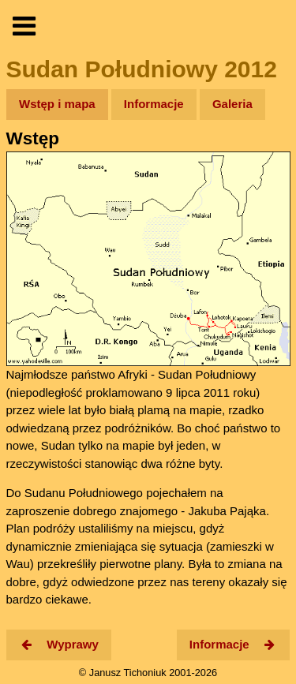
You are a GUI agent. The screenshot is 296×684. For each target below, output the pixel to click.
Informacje (154, 103)
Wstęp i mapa (57, 103)
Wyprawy (59, 644)
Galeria (232, 103)
